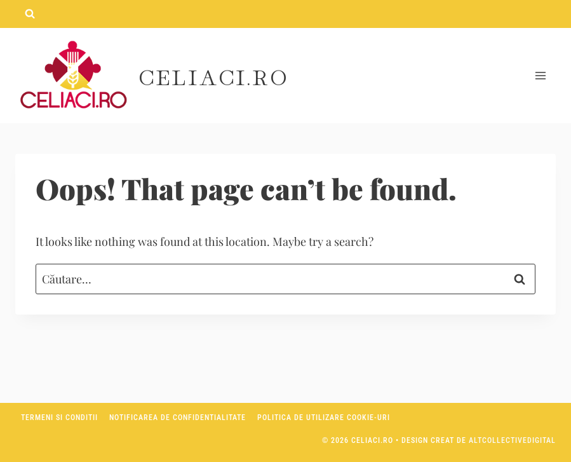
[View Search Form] (30, 14)
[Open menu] (540, 76)
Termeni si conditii (59, 417)
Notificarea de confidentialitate (177, 417)
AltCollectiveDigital (512, 440)
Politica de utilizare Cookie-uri (323, 417)
